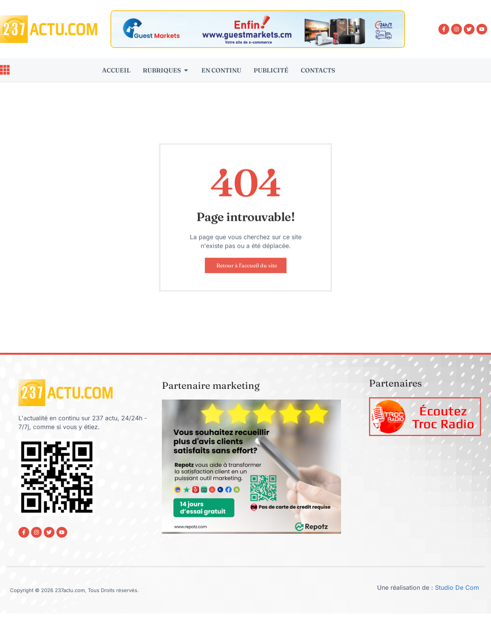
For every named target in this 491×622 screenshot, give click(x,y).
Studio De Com (458, 588)
